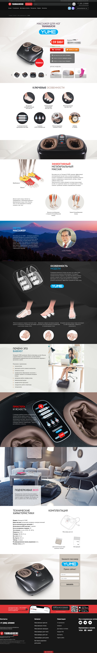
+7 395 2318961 (83, 3)
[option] (18, 75)
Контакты (44, 8)
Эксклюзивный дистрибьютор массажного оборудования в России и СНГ (74, 0)
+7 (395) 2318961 (7, 623)
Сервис (39, 8)
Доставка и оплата (25, 8)
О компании (16, 8)
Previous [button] (11, 75)
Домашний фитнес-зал (82, 8)
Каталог (59, 625)
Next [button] (46, 75)
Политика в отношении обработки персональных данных (9, 628)
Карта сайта (60, 637)
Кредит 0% (60, 631)
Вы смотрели (48, 652)
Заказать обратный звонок (84, 5)
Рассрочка (33, 8)
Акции (10, 8)
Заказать (69, 584)
